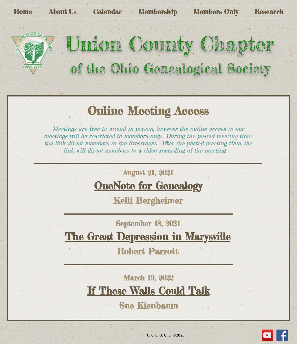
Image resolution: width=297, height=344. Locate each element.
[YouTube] (267, 335)
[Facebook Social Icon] (282, 335)
